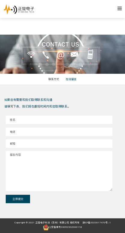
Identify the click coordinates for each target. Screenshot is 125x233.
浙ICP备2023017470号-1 (96, 222)
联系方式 (53, 79)
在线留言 (71, 79)
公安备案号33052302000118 (62, 227)
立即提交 (18, 198)
